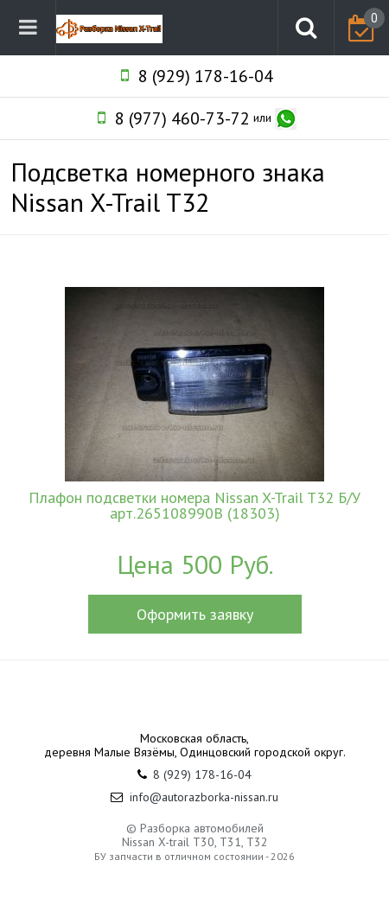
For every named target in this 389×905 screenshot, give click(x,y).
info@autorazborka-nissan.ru (204, 797)
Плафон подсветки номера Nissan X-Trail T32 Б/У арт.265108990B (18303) (194, 505)
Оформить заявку (195, 614)
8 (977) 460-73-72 (182, 118)
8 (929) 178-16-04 (205, 76)
